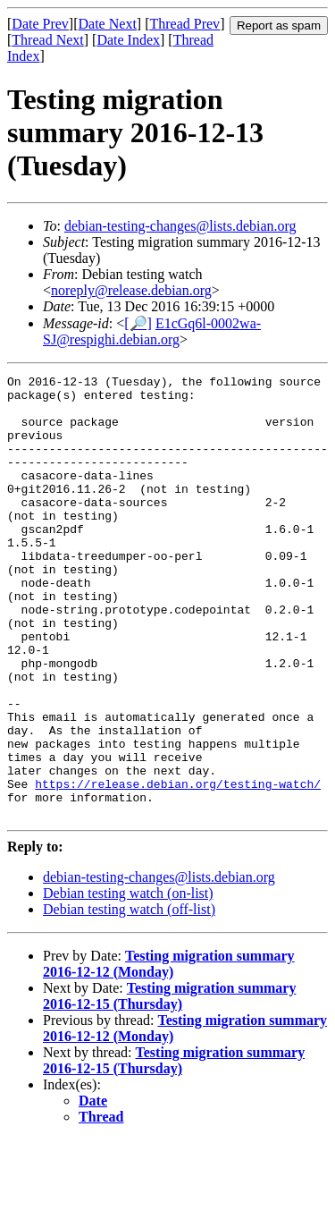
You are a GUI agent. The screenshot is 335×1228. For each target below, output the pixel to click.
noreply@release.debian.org (131, 290)
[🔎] (138, 323)
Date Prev (40, 23)
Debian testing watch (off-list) (129, 997)
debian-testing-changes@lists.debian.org (180, 225)
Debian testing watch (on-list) (128, 981)
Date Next (108, 23)
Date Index (128, 39)
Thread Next (47, 39)
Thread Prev (184, 23)
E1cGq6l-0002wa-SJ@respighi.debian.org (152, 331)
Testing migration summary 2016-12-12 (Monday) (169, 1052)
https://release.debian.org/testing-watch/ (178, 867)
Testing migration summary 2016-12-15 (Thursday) (169, 1084)
